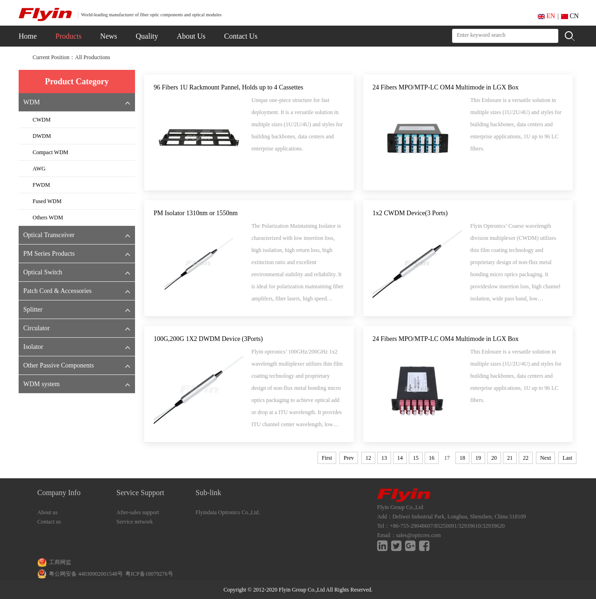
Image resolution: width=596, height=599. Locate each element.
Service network (134, 521)
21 (510, 458)
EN (546, 16)
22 (525, 458)
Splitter (32, 309)
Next (545, 458)
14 (400, 458)
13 (384, 458)
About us (47, 512)
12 (368, 458)
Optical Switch (42, 272)
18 (462, 458)
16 (431, 458)
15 (416, 458)
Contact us (49, 521)
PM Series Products (48, 253)
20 (494, 458)
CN (570, 16)
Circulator (36, 328)
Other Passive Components (58, 365)
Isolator (33, 346)
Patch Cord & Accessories (57, 290)
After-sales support (137, 512)
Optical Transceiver (48, 234)
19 (478, 458)
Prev (349, 458)
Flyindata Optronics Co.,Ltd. (228, 512)
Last (567, 458)
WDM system (41, 384)
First (327, 458)
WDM (31, 102)
